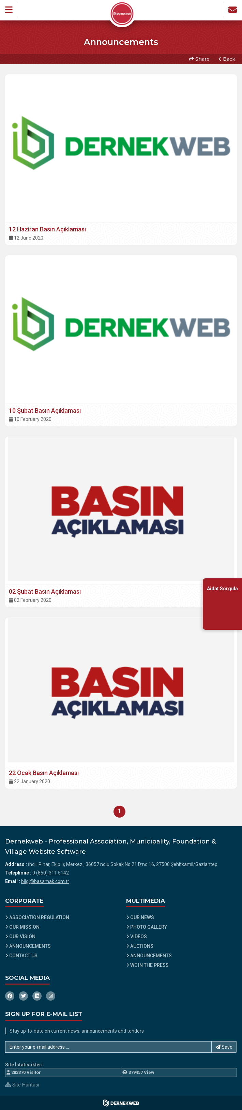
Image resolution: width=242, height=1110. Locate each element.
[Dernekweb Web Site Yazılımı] (121, 1103)
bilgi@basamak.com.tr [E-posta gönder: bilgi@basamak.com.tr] (45, 881)
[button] (9, 10)
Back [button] (226, 59)
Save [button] (224, 1047)
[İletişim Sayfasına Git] (232, 10)
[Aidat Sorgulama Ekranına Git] (222, 603)
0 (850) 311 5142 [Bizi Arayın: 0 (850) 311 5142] (50, 873)
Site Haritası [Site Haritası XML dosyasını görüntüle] (22, 1085)
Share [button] (199, 59)
